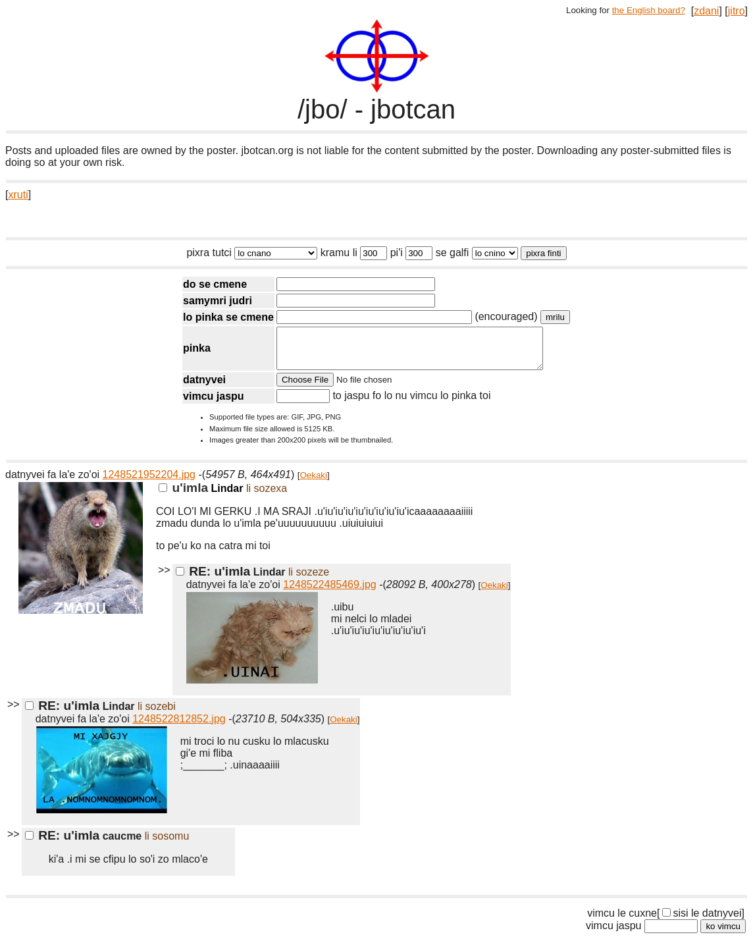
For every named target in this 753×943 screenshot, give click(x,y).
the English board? (648, 10)
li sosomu (167, 843)
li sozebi (157, 714)
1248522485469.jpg (329, 592)
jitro (736, 10)
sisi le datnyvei (701, 921)
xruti (18, 194)
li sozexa (266, 496)
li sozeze (308, 579)
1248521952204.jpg (149, 482)
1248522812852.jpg (178, 726)
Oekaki (313, 483)
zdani (706, 10)
